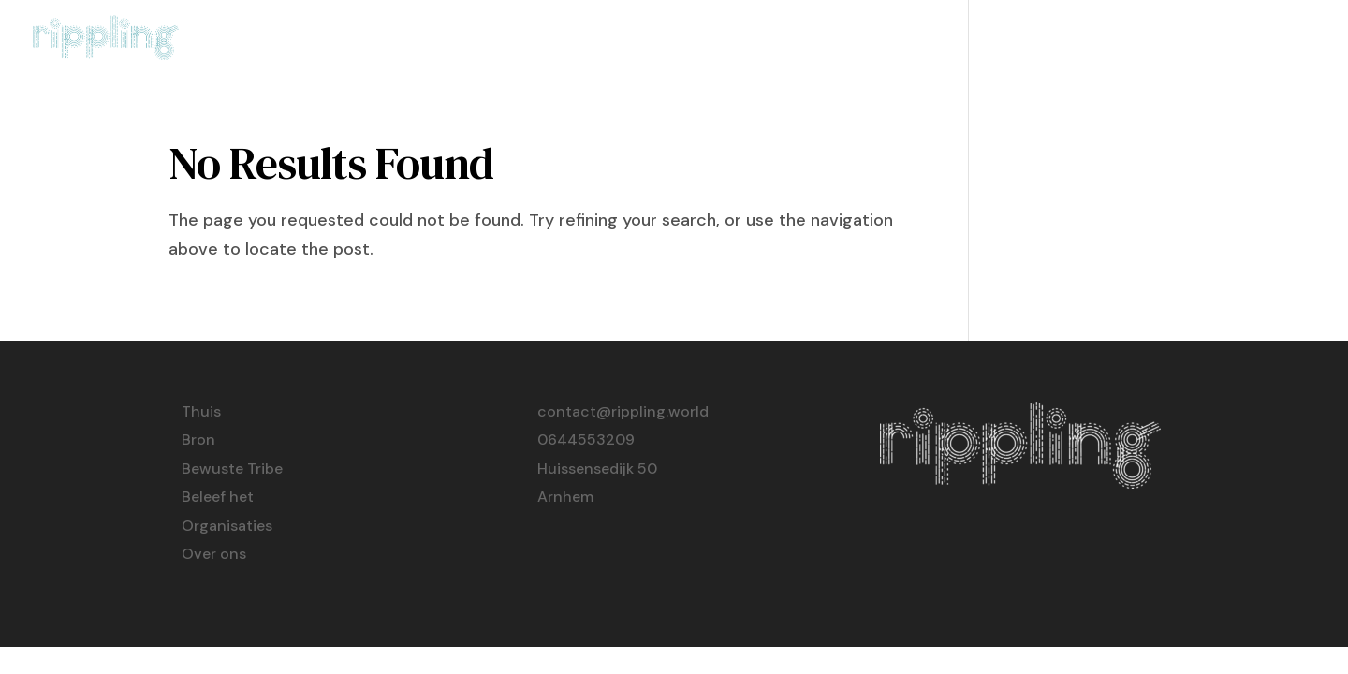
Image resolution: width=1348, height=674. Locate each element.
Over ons (1277, 40)
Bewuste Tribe (888, 40)
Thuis (707, 40)
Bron (777, 40)
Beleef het (1024, 40)
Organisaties (1153, 40)
